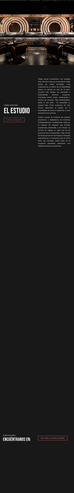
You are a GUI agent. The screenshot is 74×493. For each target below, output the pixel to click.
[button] (2, 32)
